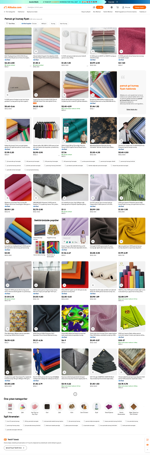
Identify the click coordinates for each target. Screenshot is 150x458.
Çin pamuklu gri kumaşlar (13, 161)
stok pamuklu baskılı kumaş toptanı (52, 421)
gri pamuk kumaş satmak (13, 165)
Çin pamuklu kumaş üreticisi (31, 425)
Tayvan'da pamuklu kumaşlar (119, 165)
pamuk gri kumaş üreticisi (127, 161)
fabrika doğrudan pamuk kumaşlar (97, 165)
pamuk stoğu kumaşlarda (91, 421)
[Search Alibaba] (59, 7)
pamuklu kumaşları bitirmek (13, 429)
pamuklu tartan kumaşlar (13, 170)
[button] (94, 7)
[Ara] (99, 7)
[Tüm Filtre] (10, 23)
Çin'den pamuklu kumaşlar (32, 165)
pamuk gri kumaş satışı (12, 425)
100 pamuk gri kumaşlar (31, 161)
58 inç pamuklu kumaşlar (31, 421)
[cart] (117, 7)
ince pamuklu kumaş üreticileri (107, 425)
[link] (147, 439)
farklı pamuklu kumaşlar (128, 425)
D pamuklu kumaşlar (88, 425)
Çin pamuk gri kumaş (73, 421)
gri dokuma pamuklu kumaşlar (74, 165)
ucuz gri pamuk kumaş (31, 170)
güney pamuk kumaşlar (71, 425)
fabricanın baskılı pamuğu (52, 425)
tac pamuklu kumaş (131, 421)
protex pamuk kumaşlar (87, 161)
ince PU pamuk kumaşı (12, 421)
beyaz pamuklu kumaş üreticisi (112, 421)
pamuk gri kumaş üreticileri (52, 165)
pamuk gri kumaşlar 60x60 (107, 161)
